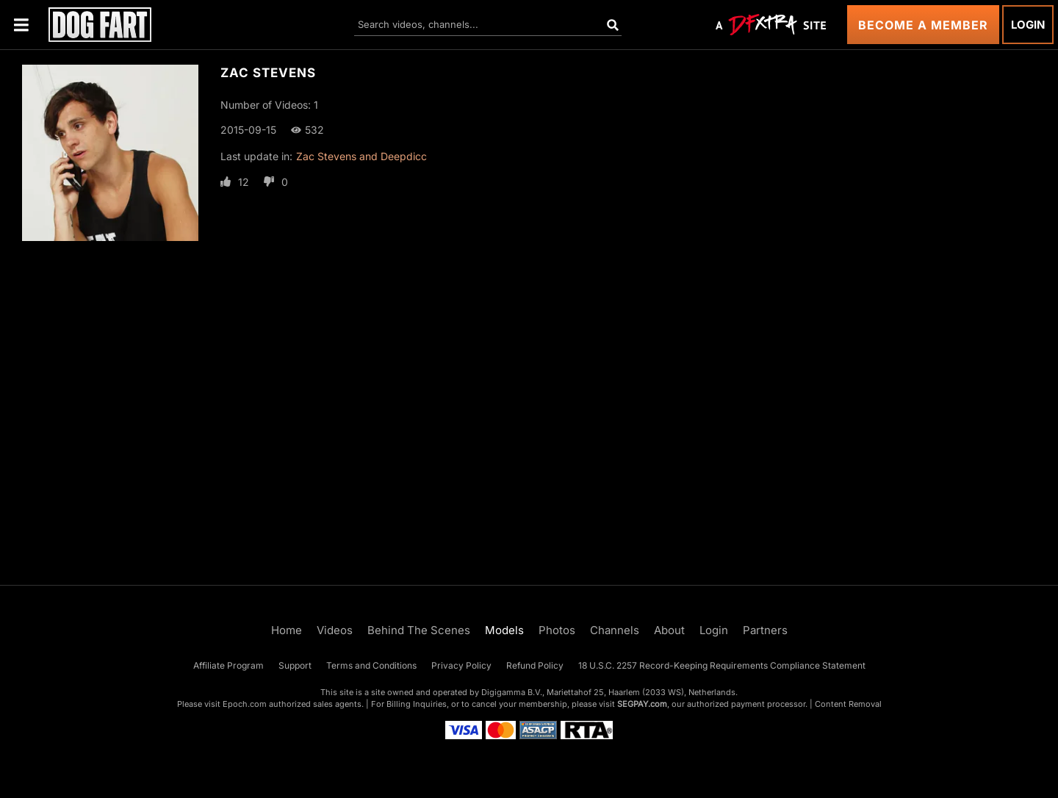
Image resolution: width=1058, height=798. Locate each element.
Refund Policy (535, 665)
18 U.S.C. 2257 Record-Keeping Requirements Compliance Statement (722, 665)
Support (295, 665)
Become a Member (923, 25)
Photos (557, 630)
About (669, 630)
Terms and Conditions (371, 665)
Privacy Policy (461, 665)
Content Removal (848, 704)
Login (1028, 25)
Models (504, 630)
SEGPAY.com (642, 704)
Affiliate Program (228, 665)
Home (286, 630)
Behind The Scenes (418, 630)
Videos (335, 630)
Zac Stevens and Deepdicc (361, 156)
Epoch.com (245, 704)
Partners (765, 630)
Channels (614, 630)
